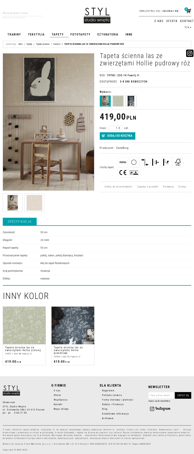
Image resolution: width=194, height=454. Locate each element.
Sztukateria (107, 34)
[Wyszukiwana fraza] (20, 13)
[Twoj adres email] (169, 395)
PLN (188, 27)
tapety (80, 432)
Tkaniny (14, 34)
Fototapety (80, 34)
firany (130, 429)
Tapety (58, 34)
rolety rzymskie (148, 429)
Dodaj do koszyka (119, 135)
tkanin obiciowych (46, 438)
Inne (129, 34)
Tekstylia (36, 34)
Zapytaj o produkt (147, 186)
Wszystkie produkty (14, 18)
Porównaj (168, 186)
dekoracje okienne (101, 429)
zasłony (120, 429)
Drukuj (182, 186)
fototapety (69, 432)
